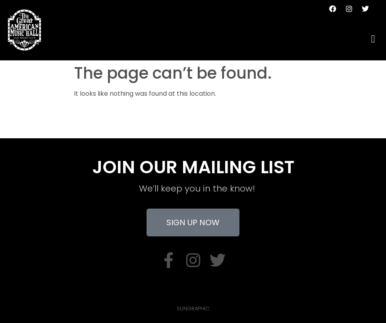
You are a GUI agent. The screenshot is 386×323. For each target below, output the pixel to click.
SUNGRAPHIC (193, 308)
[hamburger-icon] (373, 39)
